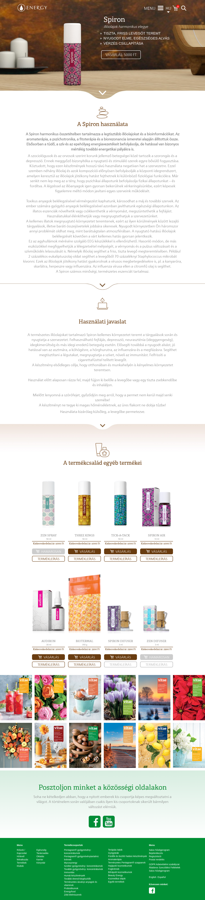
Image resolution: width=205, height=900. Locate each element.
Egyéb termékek (116, 881)
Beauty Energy (115, 875)
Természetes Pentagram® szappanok (127, 862)
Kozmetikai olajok (117, 878)
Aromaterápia (115, 859)
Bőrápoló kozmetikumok (120, 872)
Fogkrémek (113, 869)
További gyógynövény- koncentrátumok (83, 869)
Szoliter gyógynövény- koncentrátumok (83, 866)
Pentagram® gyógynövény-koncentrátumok (77, 851)
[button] (48, 504)
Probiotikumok (71, 888)
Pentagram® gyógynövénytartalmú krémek (81, 858)
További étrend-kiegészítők (77, 878)
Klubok (20, 866)
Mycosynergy (70, 862)
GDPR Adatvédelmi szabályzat (164, 864)
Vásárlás (87, 551)
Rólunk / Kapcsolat (22, 851)
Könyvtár (41, 862)
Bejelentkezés (156, 853)
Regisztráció (155, 856)
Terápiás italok (115, 850)
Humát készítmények (74, 875)
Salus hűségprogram (159, 850)
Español (162, 877)
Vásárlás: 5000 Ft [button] (121, 55)
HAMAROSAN (51, 551)
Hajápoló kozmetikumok (120, 865)
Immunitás (69, 872)
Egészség (41, 850)
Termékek (22, 862)
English (152, 877)
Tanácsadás (43, 853)
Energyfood (70, 891)
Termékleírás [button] (48, 559)
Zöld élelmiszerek (73, 894)
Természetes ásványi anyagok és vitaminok (80, 883)
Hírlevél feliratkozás (22, 858)
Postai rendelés (156, 859)
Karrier (40, 859)
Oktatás (40, 856)
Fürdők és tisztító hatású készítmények (127, 856)
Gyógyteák (113, 853)
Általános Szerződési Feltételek (164, 867)
